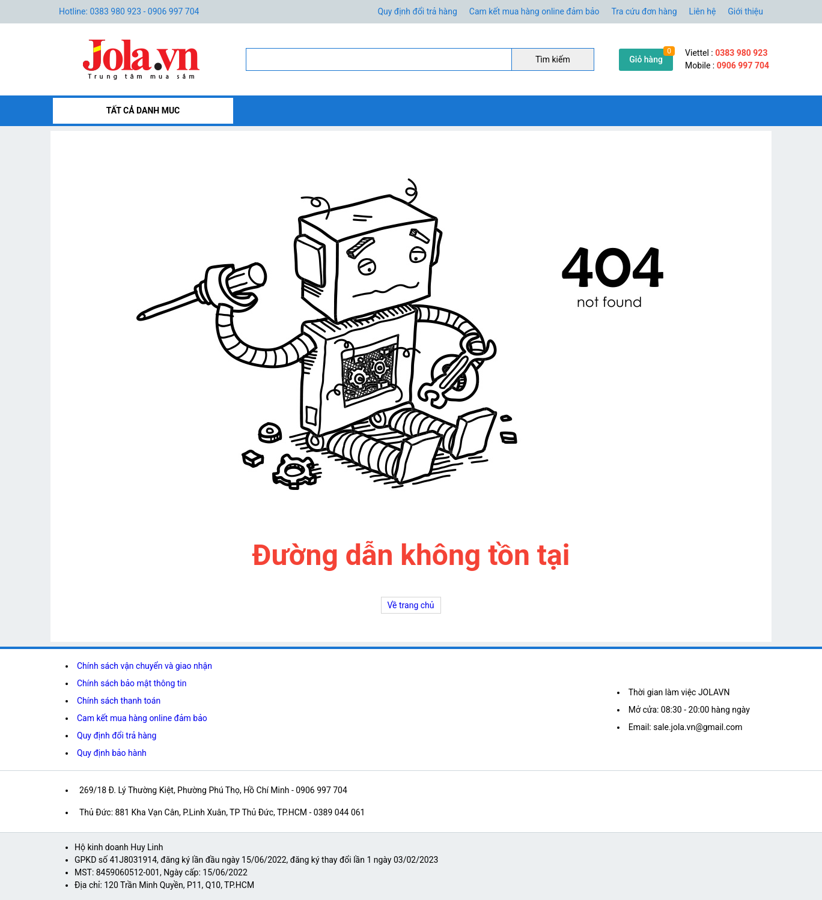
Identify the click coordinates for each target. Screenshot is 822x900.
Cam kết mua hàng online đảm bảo (534, 11)
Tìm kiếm (552, 59)
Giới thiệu (745, 11)
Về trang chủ (411, 605)
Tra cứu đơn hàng (644, 11)
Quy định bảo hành (112, 753)
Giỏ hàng (646, 59)
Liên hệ (702, 11)
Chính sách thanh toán (118, 700)
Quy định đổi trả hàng (417, 11)
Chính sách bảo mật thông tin (132, 683)
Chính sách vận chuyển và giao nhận (144, 666)
